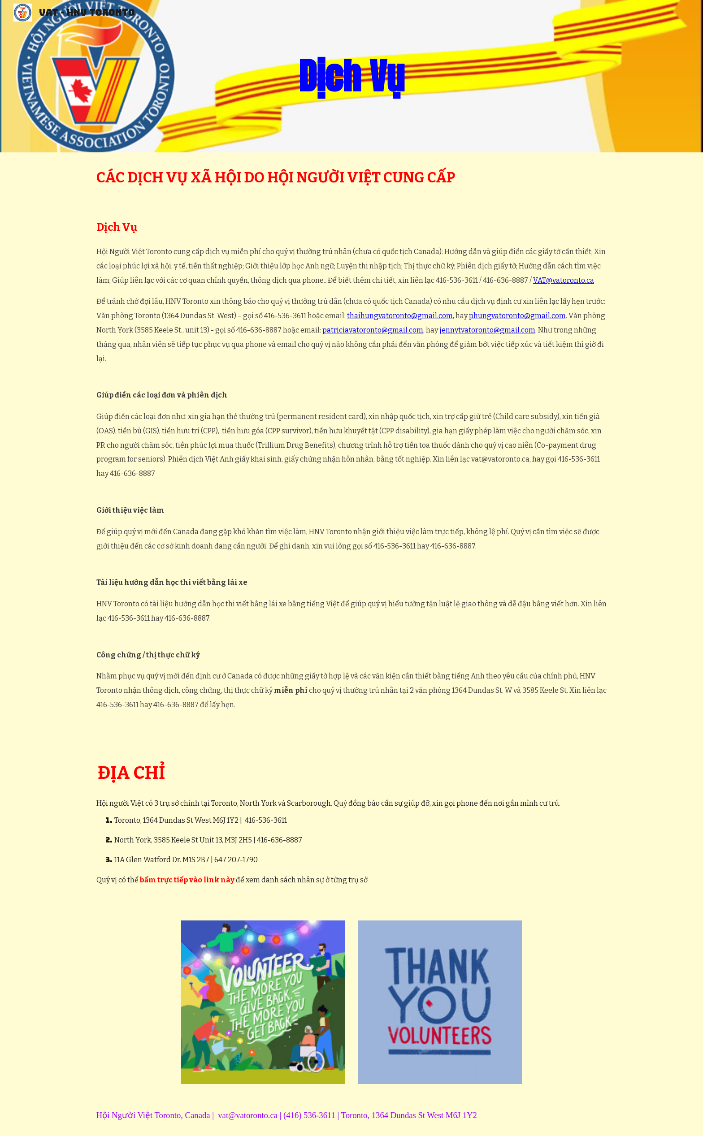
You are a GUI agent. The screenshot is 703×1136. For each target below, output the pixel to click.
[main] (351, 76)
